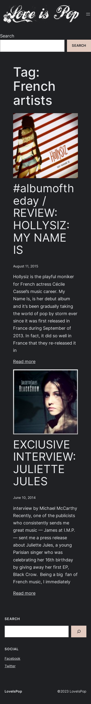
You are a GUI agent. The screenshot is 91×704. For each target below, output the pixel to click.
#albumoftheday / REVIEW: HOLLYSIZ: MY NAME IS (43, 219)
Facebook (12, 658)
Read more (24, 361)
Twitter (10, 666)
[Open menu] (88, 14)
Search (7, 35)
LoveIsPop (13, 691)
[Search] (79, 632)
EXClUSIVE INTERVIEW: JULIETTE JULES (44, 463)
